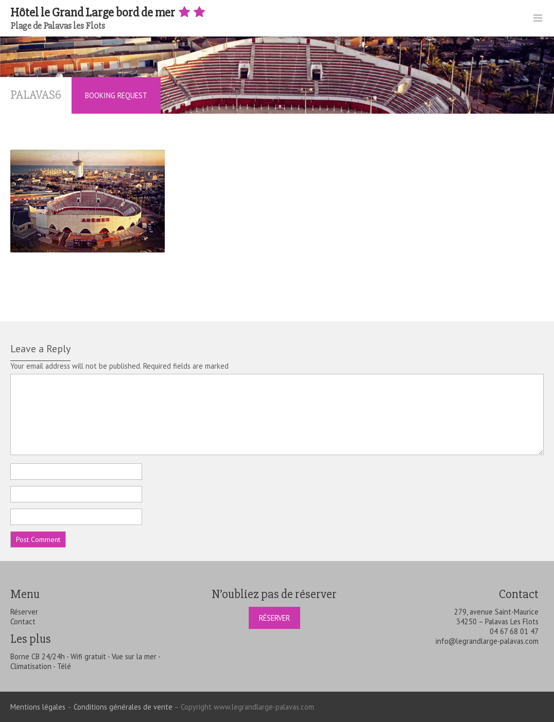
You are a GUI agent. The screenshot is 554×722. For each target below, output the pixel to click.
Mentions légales (37, 707)
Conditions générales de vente (123, 707)
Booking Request (116, 95)
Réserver (24, 612)
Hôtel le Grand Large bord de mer (108, 12)
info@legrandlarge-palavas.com (487, 641)
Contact (23, 621)
